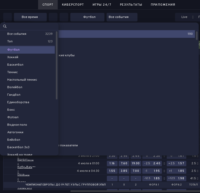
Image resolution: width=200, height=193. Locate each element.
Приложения (163, 5)
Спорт (47, 5)
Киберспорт (73, 5)
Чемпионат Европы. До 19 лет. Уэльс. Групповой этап (66, 185)
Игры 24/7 (102, 5)
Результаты (131, 5)
